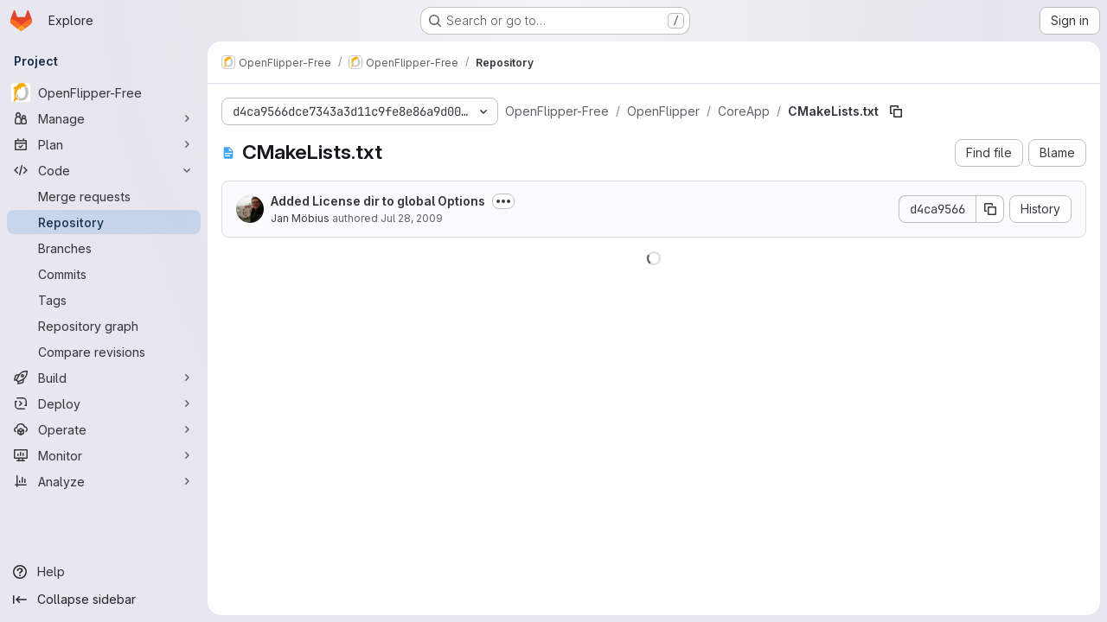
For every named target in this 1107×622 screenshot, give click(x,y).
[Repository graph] (104, 326)
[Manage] (104, 118)
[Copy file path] (896, 111)
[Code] (104, 170)
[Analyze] (104, 481)
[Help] (104, 572)
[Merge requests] (104, 196)
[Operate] (104, 429)
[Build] (104, 377)
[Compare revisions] (104, 352)
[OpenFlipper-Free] (104, 92)
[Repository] (104, 222)
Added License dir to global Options (378, 201)
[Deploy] (104, 403)
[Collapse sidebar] (104, 599)
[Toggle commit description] (503, 201)
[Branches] (104, 248)
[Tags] (104, 300)
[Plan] (104, 144)
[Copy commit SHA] (990, 209)
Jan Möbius (300, 218)
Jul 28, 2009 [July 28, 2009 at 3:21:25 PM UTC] (412, 218)
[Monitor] (104, 455)
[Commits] (104, 274)
